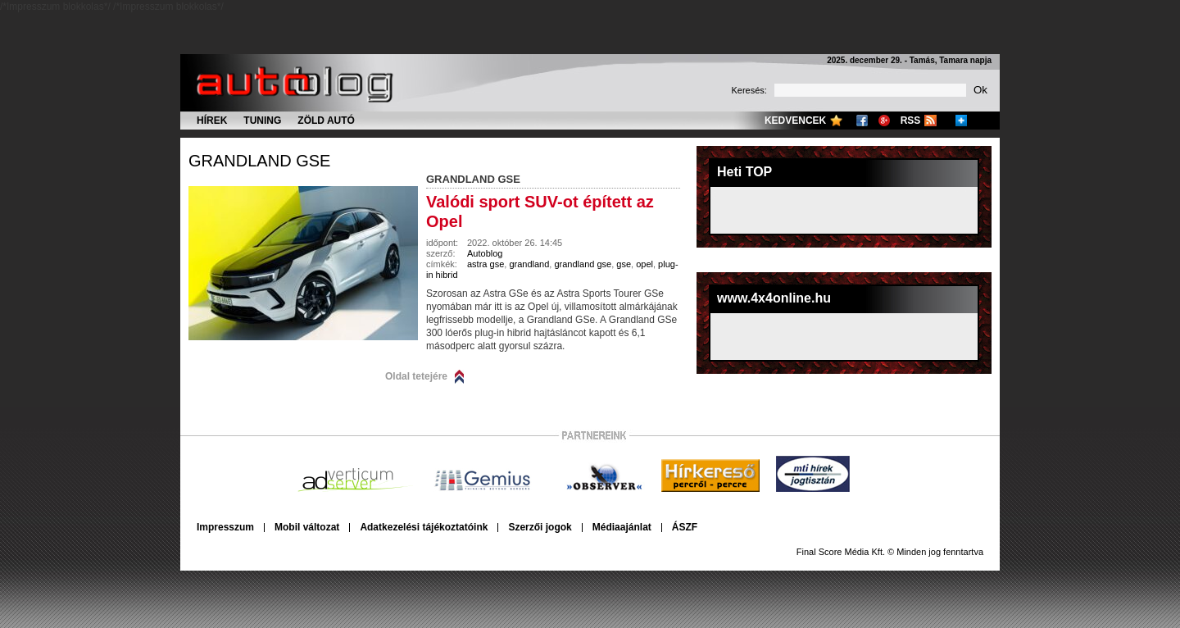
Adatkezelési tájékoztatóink (424, 527)
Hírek (212, 120)
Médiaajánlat (621, 527)
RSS (911, 120)
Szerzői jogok (539, 527)
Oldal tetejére (416, 376)
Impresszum (225, 527)
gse (623, 264)
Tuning (262, 120)
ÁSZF (684, 527)
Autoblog (484, 253)
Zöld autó (326, 120)
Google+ (884, 120)
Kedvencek (795, 120)
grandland (529, 264)
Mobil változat (307, 527)
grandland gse (259, 161)
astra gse (485, 264)
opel (644, 264)
